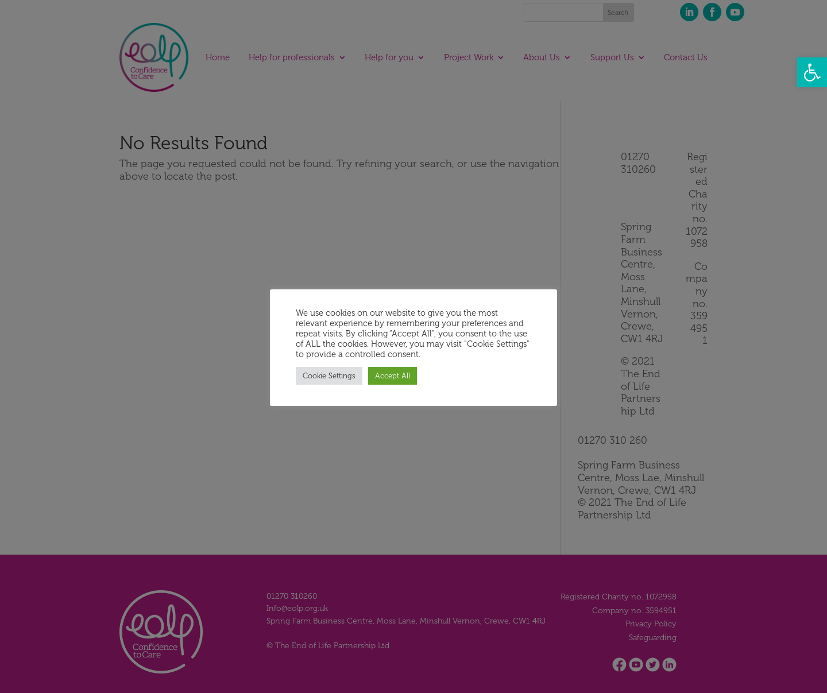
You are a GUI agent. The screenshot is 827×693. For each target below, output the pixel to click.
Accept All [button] (392, 375)
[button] (812, 72)
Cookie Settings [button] (329, 375)
